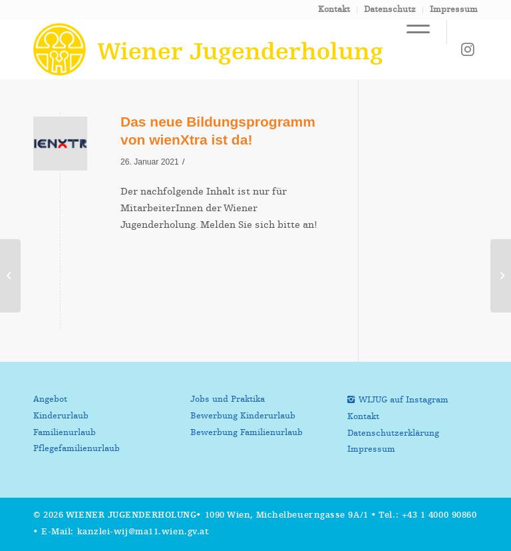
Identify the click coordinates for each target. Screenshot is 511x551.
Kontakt (334, 10)
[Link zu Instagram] (468, 49)
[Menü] (411, 32)
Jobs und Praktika (227, 399)
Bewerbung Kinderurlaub (242, 416)
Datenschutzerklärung (393, 433)
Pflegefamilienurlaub (76, 449)
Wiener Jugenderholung (131, 515)
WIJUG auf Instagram (403, 400)
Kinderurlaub (60, 416)
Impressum (454, 10)
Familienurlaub (64, 433)
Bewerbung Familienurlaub (246, 433)
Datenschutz (390, 10)
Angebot (50, 399)
